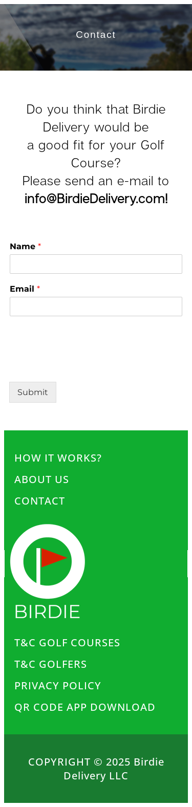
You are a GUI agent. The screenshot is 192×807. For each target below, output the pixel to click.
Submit (32, 392)
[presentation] (87, 346)
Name (25, 246)
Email (25, 289)
